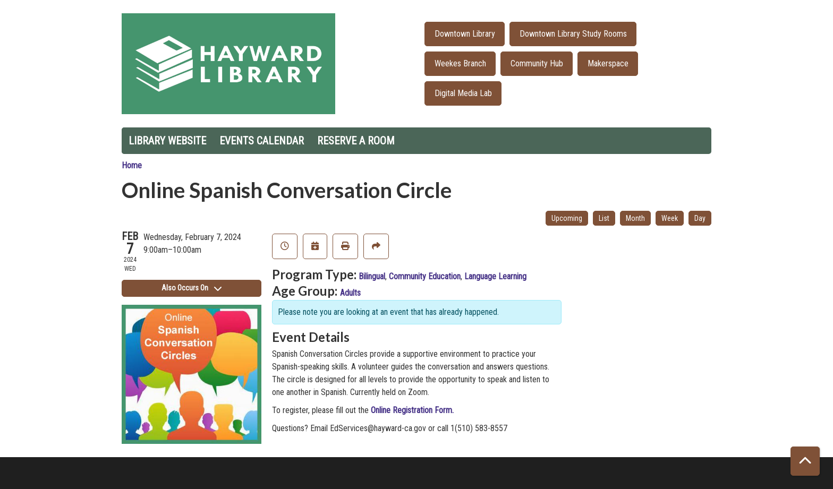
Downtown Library (465, 34)
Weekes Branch (460, 63)
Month (635, 218)
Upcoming (566, 218)
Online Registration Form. (412, 410)
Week (669, 218)
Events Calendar (261, 140)
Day (700, 218)
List (604, 218)
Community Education (425, 276)
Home (132, 165)
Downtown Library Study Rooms (573, 34)
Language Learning (495, 276)
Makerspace (608, 63)
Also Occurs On (192, 288)
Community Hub (537, 63)
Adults (350, 293)
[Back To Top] (805, 461)
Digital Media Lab (463, 93)
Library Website (167, 140)
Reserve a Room (356, 140)
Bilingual (372, 276)
